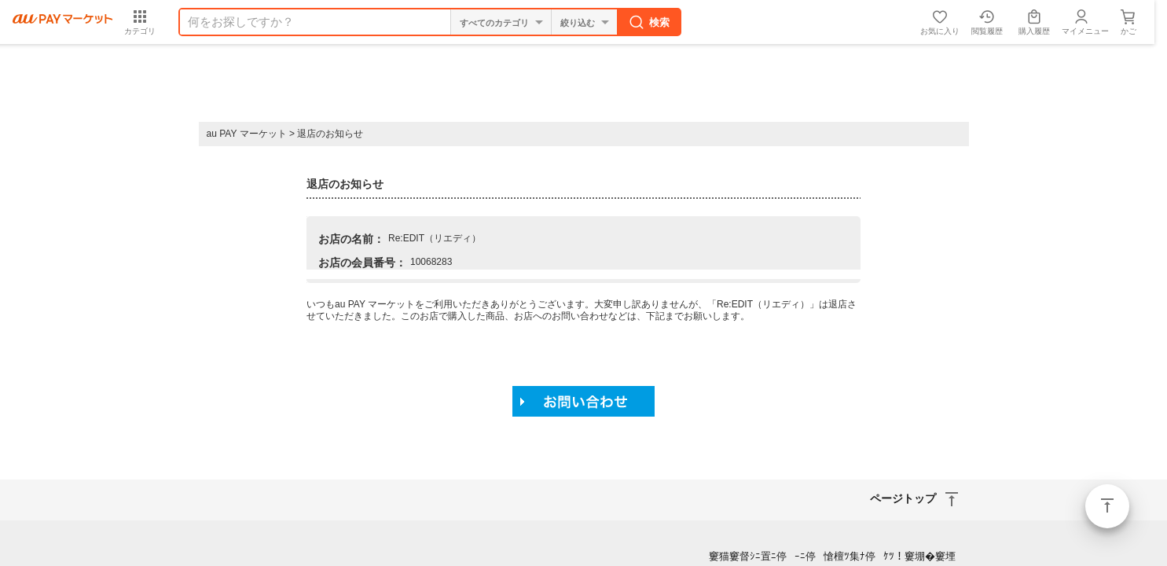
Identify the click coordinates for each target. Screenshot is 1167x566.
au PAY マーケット (247, 133)
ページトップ (1107, 506)
